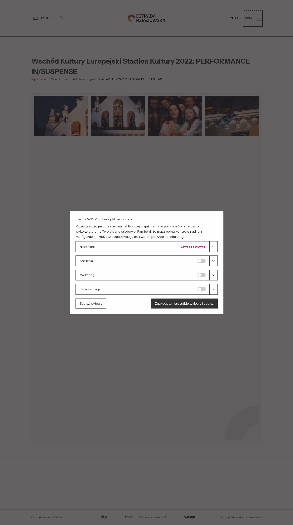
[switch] (201, 260)
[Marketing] (213, 275)
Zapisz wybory (91, 303)
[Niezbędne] (213, 246)
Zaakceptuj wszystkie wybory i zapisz (184, 303)
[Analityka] (213, 261)
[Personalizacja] (213, 289)
